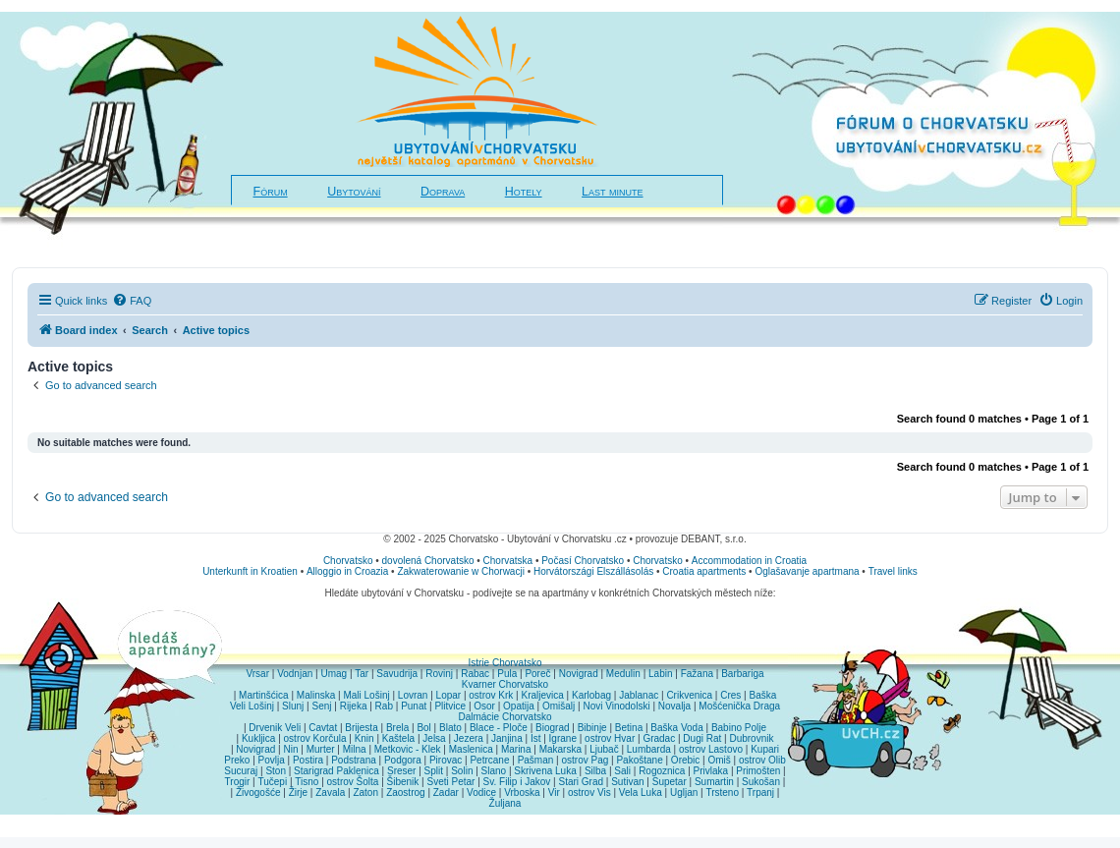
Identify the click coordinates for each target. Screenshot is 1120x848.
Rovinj (439, 673)
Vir (554, 792)
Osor (484, 706)
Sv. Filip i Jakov (517, 781)
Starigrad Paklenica (336, 770)
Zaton (365, 792)
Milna (354, 749)
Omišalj (558, 706)
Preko (237, 760)
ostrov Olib (762, 760)
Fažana (697, 673)
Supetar (669, 781)
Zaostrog (405, 792)
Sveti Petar (451, 781)
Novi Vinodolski (616, 706)
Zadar (446, 792)
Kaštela (398, 738)
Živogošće (258, 792)
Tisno (306, 781)
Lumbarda (649, 749)
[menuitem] (131, 300)
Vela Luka (640, 792)
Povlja (271, 760)
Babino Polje (738, 727)
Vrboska (521, 792)
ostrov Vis (589, 792)
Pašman (536, 760)
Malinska (316, 695)
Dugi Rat (702, 738)
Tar (361, 673)
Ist (536, 738)
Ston (275, 770)
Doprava (442, 191)
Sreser (401, 770)
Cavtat (322, 727)
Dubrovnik (751, 738)
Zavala (330, 792)
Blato (450, 727)
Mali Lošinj (366, 695)
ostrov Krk (491, 695)
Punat (413, 706)
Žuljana (505, 803)
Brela (397, 727)
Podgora (402, 760)
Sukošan (761, 781)
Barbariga (742, 673)
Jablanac (638, 695)
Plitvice (450, 706)
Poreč (537, 673)
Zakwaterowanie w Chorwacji (461, 571)
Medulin (623, 673)
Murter (321, 749)
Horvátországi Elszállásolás (593, 571)
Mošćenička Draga (739, 706)
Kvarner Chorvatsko (505, 684)
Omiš (718, 760)
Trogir (238, 781)
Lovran (413, 695)
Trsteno (722, 792)
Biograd (552, 727)
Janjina (507, 738)
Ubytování (353, 191)
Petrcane (489, 760)
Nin (290, 749)
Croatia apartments (704, 571)
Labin (660, 673)
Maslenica (471, 749)
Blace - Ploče (499, 727)
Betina (629, 727)
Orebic (685, 760)
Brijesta (361, 727)
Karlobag (591, 695)
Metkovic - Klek (407, 749)
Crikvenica (689, 695)
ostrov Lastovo (711, 749)
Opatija (518, 706)
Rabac (475, 673)
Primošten (758, 770)
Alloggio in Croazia (347, 571)
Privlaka (711, 770)
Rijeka (353, 706)
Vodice (481, 792)
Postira (308, 760)
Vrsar (257, 673)
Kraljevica (542, 695)
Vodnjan (294, 673)
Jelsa (433, 738)
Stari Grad (580, 781)
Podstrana (353, 760)
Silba (595, 770)
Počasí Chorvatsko (582, 560)
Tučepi (273, 781)
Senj (321, 706)
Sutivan (627, 781)
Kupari (765, 749)
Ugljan (684, 792)
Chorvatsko (348, 560)
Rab (384, 706)
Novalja (674, 706)
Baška (763, 695)
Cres (730, 695)
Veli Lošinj (252, 706)
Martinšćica (264, 695)
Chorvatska (508, 560)
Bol (423, 727)
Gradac (659, 738)
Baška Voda (676, 727)
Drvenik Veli (275, 727)
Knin (364, 738)
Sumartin (714, 781)
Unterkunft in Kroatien (250, 571)
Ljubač (603, 749)
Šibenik (403, 781)
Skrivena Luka (545, 770)
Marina (516, 749)
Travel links (893, 571)
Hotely (523, 191)
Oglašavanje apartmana (807, 571)
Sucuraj (240, 770)
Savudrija (397, 673)
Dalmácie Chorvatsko (504, 716)
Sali (622, 770)
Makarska (560, 749)
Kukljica (258, 738)
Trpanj (760, 792)
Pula (507, 673)
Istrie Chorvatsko (504, 662)
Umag (333, 673)
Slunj (293, 706)
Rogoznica (662, 770)
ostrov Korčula (315, 738)
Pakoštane (639, 760)
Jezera (468, 738)
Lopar (449, 695)
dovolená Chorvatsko (428, 560)
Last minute (612, 191)
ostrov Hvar (610, 738)
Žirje (298, 792)
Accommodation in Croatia (749, 560)
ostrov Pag (584, 760)
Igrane (563, 738)
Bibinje (592, 727)
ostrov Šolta (353, 781)
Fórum (270, 191)
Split (433, 770)
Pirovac (445, 760)
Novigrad (578, 673)
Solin (462, 770)
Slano (494, 770)
